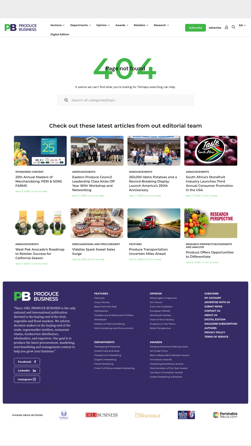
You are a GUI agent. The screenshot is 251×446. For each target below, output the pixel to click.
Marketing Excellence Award (166, 363)
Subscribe (195, 27)
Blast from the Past (105, 306)
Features (99, 297)
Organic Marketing (105, 359)
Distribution (101, 310)
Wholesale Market (160, 315)
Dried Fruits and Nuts (107, 350)
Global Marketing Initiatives (166, 376)
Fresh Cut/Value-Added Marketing (114, 368)
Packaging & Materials (107, 346)
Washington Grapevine (163, 297)
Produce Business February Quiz (169, 346)
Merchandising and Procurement (114, 328)
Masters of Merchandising (109, 323)
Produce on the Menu (163, 323)
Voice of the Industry (162, 319)
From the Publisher (161, 306)
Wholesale (100, 319)
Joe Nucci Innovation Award (166, 372)
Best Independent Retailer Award (169, 355)
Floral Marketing (104, 363)
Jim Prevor (156, 302)
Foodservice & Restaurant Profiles (114, 315)
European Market (160, 310)
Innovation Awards (161, 359)
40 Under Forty (159, 350)
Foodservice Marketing (107, 355)
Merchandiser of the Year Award (168, 368)
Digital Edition (59, 34)
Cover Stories (102, 302)
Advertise (215, 27)
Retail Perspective (160, 328)
